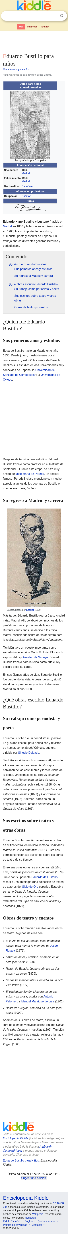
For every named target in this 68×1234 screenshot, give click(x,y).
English (45, 26)
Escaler (30, 609)
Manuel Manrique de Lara (37, 1001)
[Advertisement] (34, 41)
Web (21, 26)
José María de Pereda (30, 473)
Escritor (26, 196)
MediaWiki (30, 1217)
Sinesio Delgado (28, 752)
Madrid (26, 173)
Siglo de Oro (30, 886)
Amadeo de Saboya (35, 657)
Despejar (54, 16)
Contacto (37, 1224)
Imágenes (32, 26)
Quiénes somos (46, 1221)
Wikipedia (37, 1214)
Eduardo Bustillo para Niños (21, 1160)
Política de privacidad (15, 1224)
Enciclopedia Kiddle (15, 1138)
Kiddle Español (11, 1221)
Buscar (61, 16)
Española (27, 186)
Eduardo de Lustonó (44, 877)
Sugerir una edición (33, 1178)
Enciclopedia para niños (16, 69)
